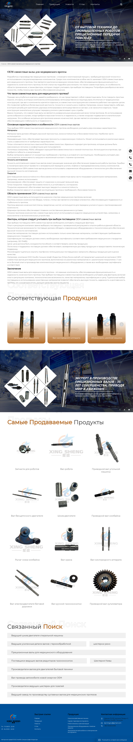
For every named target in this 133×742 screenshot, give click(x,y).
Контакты (37, 729)
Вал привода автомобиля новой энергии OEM (36, 678)
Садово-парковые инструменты (78, 721)
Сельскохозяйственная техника (78, 718)
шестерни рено (101, 644)
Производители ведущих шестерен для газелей (37, 686)
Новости (37, 723)
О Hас (36, 726)
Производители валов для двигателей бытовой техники (42, 669)
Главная (3, 64)
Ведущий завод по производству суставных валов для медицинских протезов (54, 694)
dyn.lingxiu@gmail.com (112, 723)
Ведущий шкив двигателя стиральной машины (37, 635)
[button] (121, 324)
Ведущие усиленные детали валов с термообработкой (41, 644)
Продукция (38, 721)
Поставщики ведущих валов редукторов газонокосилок (42, 661)
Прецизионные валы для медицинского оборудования (41, 652)
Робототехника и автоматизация (78, 723)
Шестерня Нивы (102, 661)
